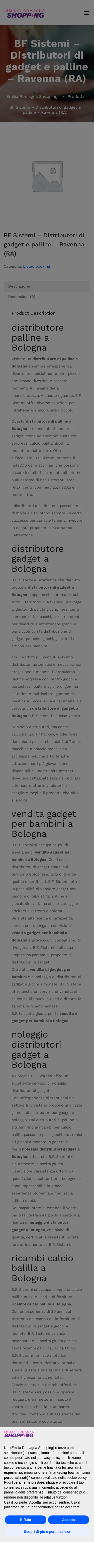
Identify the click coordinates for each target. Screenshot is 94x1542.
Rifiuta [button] (25, 1520)
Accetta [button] (68, 1520)
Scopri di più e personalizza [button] (47, 1532)
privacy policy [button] (50, 1458)
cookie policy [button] (76, 1478)
